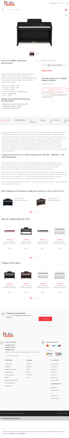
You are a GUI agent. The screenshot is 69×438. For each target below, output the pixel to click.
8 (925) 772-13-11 (10, 347)
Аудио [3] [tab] (66, 121)
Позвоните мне (54, 90)
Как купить (54, 366)
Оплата (53, 372)
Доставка (54, 369)
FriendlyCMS (8, 413)
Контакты (54, 377)
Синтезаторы (9, 372)
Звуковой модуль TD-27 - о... (55, 390)
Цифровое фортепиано (12, 155)
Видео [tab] (43, 120)
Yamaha (29, 366)
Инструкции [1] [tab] (54, 121)
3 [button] (35, 257)
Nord (28, 377)
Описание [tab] (5, 120)
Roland (29, 364)
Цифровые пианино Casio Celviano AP (15, 104)
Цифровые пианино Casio (11, 108)
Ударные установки (11, 380)
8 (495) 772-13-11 (55, 3)
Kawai (28, 372)
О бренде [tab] (33, 121)
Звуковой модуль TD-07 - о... (55, 398)
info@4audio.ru (10, 349)
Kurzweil (29, 374)
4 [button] (37, 257)
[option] (17, 203)
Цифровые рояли (10, 369)
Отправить (45, 318)
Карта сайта (54, 380)
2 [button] (33, 257)
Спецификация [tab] (19, 120)
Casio (27, 219)
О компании (55, 364)
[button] (66, 15)
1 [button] (31, 257)
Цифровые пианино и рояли (12, 106)
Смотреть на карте (12, 355)
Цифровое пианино (8, 132)
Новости (53, 374)
